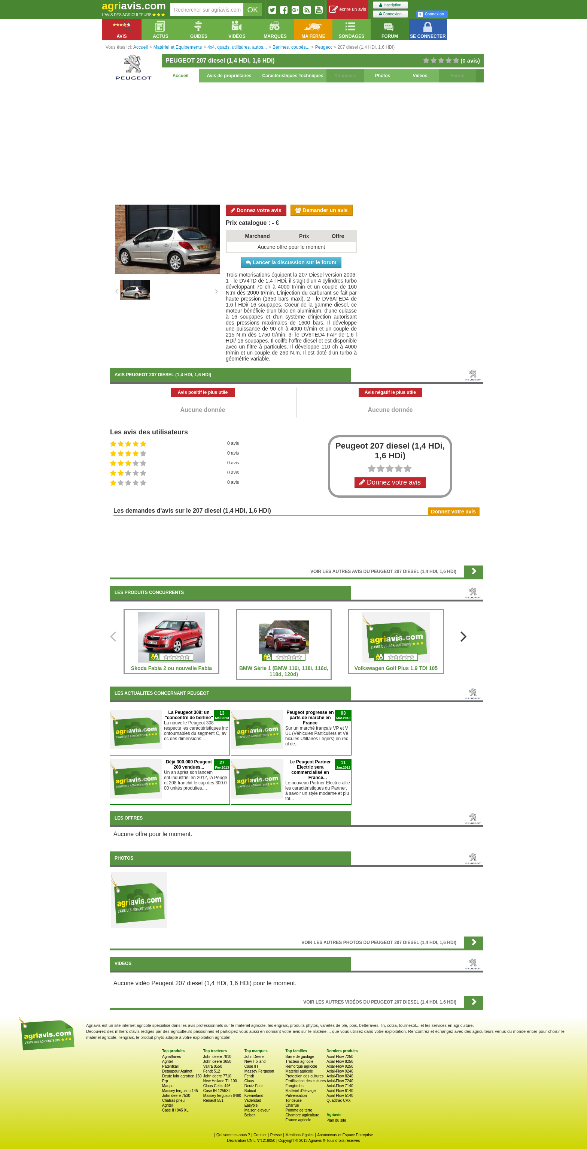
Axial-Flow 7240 (339, 1081)
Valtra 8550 (212, 1066)
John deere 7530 (176, 1096)
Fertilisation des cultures (305, 1081)
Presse (276, 1135)
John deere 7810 (217, 1057)
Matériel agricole (299, 1071)
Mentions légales (300, 1135)
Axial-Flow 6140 (339, 1091)
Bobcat (250, 1091)
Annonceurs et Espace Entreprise (345, 1135)
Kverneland (254, 1096)
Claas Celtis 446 (217, 1086)
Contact (259, 1135)
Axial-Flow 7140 (339, 1086)
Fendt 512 (211, 1071)
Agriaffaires (171, 1057)
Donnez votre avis (256, 210)
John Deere (254, 1057)
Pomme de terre (298, 1110)
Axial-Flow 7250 (339, 1057)
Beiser (249, 1115)
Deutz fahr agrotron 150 (182, 1076)
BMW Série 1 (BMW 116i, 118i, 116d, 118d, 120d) (283, 671)
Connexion (390, 14)
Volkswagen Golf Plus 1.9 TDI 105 (396, 668)
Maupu (168, 1086)
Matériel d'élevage (300, 1091)
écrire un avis (347, 9)
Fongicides (294, 1086)
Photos (382, 75)
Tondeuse (293, 1100)
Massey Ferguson (259, 1071)
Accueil (181, 75)
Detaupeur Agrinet (177, 1071)
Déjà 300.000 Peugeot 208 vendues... (189, 764)
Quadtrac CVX (338, 1100)
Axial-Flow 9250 (339, 1066)
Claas (249, 1081)
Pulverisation (296, 1096)
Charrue (292, 1105)
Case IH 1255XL (217, 1091)
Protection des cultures (304, 1076)
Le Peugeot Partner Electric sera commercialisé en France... (310, 769)
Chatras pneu (173, 1100)
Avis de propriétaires (229, 75)
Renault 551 (213, 1100)
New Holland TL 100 (220, 1081)
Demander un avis (321, 210)
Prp (165, 1081)
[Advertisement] (296, 142)
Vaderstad (252, 1100)
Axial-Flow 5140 (339, 1096)
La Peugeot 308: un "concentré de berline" (189, 715)
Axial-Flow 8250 (339, 1061)
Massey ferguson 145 (180, 1091)
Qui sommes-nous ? (233, 1135)
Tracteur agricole (299, 1061)
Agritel (167, 1061)
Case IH (251, 1066)
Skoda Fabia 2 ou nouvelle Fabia (171, 668)
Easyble (251, 1105)
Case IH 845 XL (175, 1110)
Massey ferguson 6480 (222, 1096)
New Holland (255, 1061)
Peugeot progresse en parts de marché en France (310, 718)
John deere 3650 (217, 1061)
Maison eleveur (257, 1110)
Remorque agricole (301, 1066)
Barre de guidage (299, 1057)
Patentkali (170, 1066)
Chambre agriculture (302, 1115)
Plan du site (336, 1120)
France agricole (298, 1120)
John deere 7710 (217, 1076)
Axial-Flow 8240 (339, 1076)
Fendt (249, 1076)
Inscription (390, 5)
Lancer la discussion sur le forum (291, 262)
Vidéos (420, 75)
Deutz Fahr (253, 1086)
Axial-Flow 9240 (339, 1071)
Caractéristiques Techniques (292, 75)
